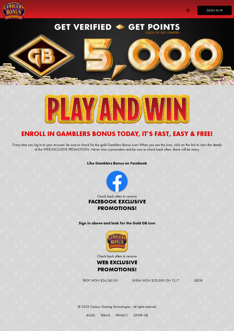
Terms (105, 315)
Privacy (122, 315)
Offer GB (140, 315)
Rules (90, 315)
